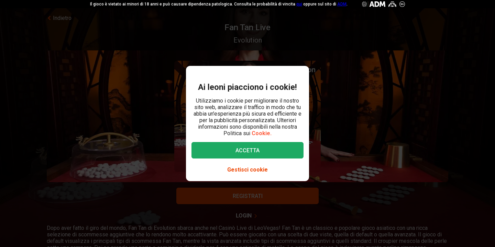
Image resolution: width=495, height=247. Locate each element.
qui (299, 4)
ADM (341, 4)
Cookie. (262, 133)
